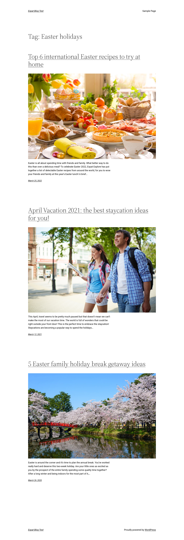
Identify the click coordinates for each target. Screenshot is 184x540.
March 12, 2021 (35, 334)
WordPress (150, 529)
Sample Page (149, 11)
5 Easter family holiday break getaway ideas (87, 364)
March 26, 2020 (35, 480)
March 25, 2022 (35, 181)
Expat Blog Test (36, 11)
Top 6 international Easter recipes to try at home (84, 60)
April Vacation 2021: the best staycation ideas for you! (88, 214)
